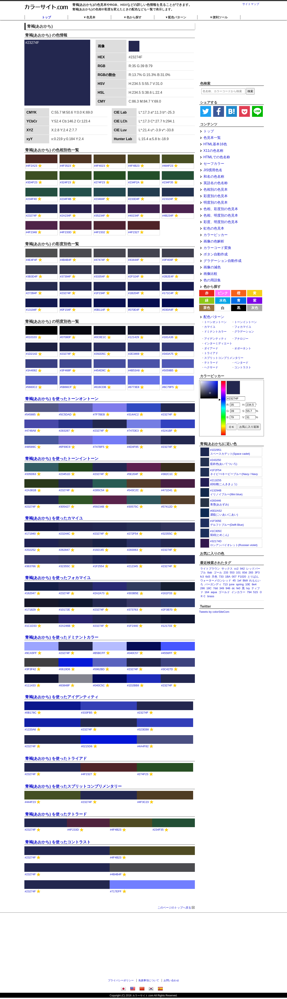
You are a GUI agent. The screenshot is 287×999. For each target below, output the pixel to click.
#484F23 (167, 165)
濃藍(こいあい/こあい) (224, 514)
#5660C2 (31, 387)
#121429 (133, 337)
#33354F (99, 276)
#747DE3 (133, 430)
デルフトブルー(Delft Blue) (227, 524)
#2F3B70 (167, 609)
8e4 (254, 584)
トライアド (211, 353)
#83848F (64, 685)
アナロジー (241, 338)
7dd (215, 588)
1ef (239, 580)
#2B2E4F (168, 276)
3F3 (257, 572)
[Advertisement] (231, 51)
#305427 (64, 506)
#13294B (215, 490)
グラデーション (244, 331)
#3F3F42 (30, 669)
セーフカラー (213, 163)
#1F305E (216, 520)
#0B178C (30, 712)
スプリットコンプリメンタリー (223, 357)
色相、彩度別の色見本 (220, 209)
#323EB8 (143, 729)
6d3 (207, 576)
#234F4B (65, 199)
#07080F (65, 337)
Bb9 (245, 580)
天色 (214, 576)
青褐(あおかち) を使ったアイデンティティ (62, 697)
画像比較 (210, 273)
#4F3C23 (143, 802)
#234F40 (31, 199)
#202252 (30, 549)
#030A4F (168, 309)
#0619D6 (64, 669)
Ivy (248, 588)
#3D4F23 (31, 182)
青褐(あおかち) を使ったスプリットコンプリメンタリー (73, 786)
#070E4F (134, 309)
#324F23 (65, 182)
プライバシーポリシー (121, 980)
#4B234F (168, 215)
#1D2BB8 (133, 685)
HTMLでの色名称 (216, 157)
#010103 (31, 337)
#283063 (132, 549)
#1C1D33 (31, 625)
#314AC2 (133, 414)
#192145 (98, 549)
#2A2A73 (99, 593)
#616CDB (100, 387)
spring (240, 584)
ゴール (218, 572)
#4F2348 (31, 232)
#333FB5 (86, 712)
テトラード (211, 362)
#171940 (30, 533)
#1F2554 (98, 566)
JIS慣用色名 (212, 170)
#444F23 (30, 802)
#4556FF (166, 653)
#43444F (133, 259)
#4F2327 (133, 232)
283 (251, 572)
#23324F (167, 199)
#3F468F (65, 370)
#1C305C (216, 531)
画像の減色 (212, 267)
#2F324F (133, 276)
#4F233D (65, 232)
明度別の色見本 (215, 202)
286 (202, 588)
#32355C (167, 533)
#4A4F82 (143, 746)
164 (207, 592)
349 (221, 588)
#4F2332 (99, 232)
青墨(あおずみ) (219, 504)
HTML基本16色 (215, 144)
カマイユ (209, 326)
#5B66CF (66, 387)
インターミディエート (218, 343)
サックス (227, 568)
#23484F (99, 199)
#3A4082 (31, 370)
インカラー (238, 592)
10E (247, 584)
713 (225, 584)
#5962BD (99, 669)
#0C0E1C (100, 337)
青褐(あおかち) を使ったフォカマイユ (58, 578)
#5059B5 (167, 370)
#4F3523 (65, 165)
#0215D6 (86, 746)
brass (210, 596)
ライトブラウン (210, 568)
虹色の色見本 (213, 228)
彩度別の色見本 (215, 196)
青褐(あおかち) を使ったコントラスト (58, 842)
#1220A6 (30, 729)
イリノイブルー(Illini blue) (226, 494)
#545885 (30, 414)
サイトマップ (250, 4)
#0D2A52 (216, 510)
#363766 (30, 566)
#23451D (64, 474)
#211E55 (215, 480)
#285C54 (98, 490)
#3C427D (167, 669)
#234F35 (167, 182)
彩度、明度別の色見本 (220, 222)
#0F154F (65, 309)
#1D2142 (31, 353)
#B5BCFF (99, 653)
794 (249, 592)
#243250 (215, 460)
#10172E (64, 609)
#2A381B (30, 490)
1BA (227, 576)
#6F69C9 (64, 446)
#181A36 (167, 337)
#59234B (98, 506)
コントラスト (242, 367)
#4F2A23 (31, 165)
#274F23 (99, 182)
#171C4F (168, 293)
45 (234, 580)
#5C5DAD (65, 414)
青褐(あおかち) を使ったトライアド (56, 758)
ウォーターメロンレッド (215, 580)
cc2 (236, 568)
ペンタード (241, 362)
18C (208, 588)
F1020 (242, 576)
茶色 (206, 308)
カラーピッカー (215, 235)
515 (255, 592)
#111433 (30, 685)
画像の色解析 (213, 241)
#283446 (215, 500)
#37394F (65, 276)
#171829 (30, 609)
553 (232, 572)
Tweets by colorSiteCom (214, 611)
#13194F (31, 309)
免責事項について (148, 980)
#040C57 (133, 653)
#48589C (30, 446)
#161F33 (166, 593)
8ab (209, 572)
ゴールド (224, 592)
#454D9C (100, 370)
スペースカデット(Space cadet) (230, 453)
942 (242, 568)
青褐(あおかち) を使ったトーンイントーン (62, 458)
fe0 (238, 588)
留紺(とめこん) (219, 535)
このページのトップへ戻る (174, 907)
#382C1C (167, 474)
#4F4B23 (134, 165)
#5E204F (133, 474)
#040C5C (99, 685)
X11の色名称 (213, 150)
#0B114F (100, 309)
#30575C (133, 506)
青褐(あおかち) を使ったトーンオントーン (62, 399)
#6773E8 (133, 387)
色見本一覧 (212, 137)
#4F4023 (99, 165)
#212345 (132, 566)
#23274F (31, 215)
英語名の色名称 (215, 183)
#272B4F (31, 293)
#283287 (64, 430)
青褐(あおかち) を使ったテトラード (56, 814)
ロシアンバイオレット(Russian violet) (234, 545)
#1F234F (99, 293)
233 (226, 572)
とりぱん (253, 576)
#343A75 (167, 353)
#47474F (99, 259)
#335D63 (30, 474)
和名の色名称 (213, 176)
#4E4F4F (31, 259)
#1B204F (134, 293)
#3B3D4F (32, 276)
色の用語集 (212, 280)
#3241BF (167, 430)
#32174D (216, 541)
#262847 (64, 549)
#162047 (30, 593)
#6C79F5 (168, 387)
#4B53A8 (134, 370)
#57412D (167, 506)
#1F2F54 (215, 470)
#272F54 (132, 533)
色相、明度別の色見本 (220, 215)
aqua (214, 592)
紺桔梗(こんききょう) (223, 484)
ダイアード (211, 348)
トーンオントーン (215, 322)
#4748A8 (30, 430)
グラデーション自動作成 (222, 261)
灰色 (254, 308)
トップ (46, 17)
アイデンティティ (215, 338)
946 (228, 588)
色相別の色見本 (215, 189)
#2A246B (65, 625)
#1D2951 (216, 449)
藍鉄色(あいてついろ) (223, 463)
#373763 (132, 609)
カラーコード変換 (217, 248)
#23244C (64, 533)
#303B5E (133, 593)
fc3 (202, 576)
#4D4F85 (133, 446)
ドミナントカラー (215, 331)
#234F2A (133, 182)
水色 (222, 300)
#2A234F (65, 215)
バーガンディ (213, 584)
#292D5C (100, 353)
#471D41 (167, 490)
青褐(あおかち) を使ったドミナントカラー (62, 637)
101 (238, 572)
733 (221, 576)
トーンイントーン (245, 322)
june (232, 584)
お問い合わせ (171, 980)
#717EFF (115, 891)
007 (234, 576)
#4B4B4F (66, 259)
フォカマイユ (242, 326)
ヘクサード (211, 367)
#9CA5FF (31, 653)
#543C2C (133, 490)
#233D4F (134, 199)
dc (233, 588)
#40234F (133, 215)
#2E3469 (133, 353)
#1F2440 (132, 625)
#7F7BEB (99, 414)
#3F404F (167, 259)
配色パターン (213, 317)
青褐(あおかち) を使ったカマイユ (54, 518)
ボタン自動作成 (215, 254)
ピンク (223, 293)
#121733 (166, 625)
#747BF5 (98, 446)
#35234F (99, 215)
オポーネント (242, 348)
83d (244, 572)
